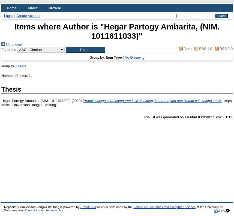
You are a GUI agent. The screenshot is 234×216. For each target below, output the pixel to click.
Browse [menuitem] (55, 8)
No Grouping (135, 57)
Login (8, 16)
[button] (85, 50)
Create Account (28, 16)
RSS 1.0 (202, 49)
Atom (184, 49)
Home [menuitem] (12, 8)
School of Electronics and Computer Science (164, 207)
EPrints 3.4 (88, 207)
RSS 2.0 (223, 49)
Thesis (21, 66)
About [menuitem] (33, 8)
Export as (8, 50)
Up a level (11, 45)
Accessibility (54, 210)
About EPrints (33, 210)
